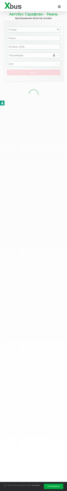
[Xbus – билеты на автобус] (13, 3)
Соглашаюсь (53, 486)
